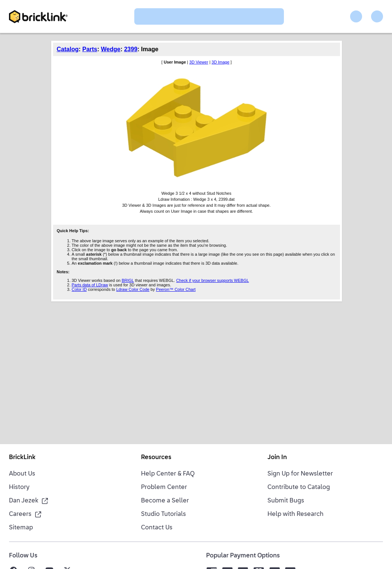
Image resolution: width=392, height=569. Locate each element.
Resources (156, 458)
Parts (89, 49)
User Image (175, 62)
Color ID (79, 289)
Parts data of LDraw (90, 285)
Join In (277, 458)
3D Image (221, 62)
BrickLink (22, 458)
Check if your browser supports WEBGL (212, 280)
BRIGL (128, 280)
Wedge (110, 49)
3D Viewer (198, 62)
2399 (131, 49)
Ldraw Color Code (133, 289)
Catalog (68, 49)
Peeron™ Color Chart (176, 289)
